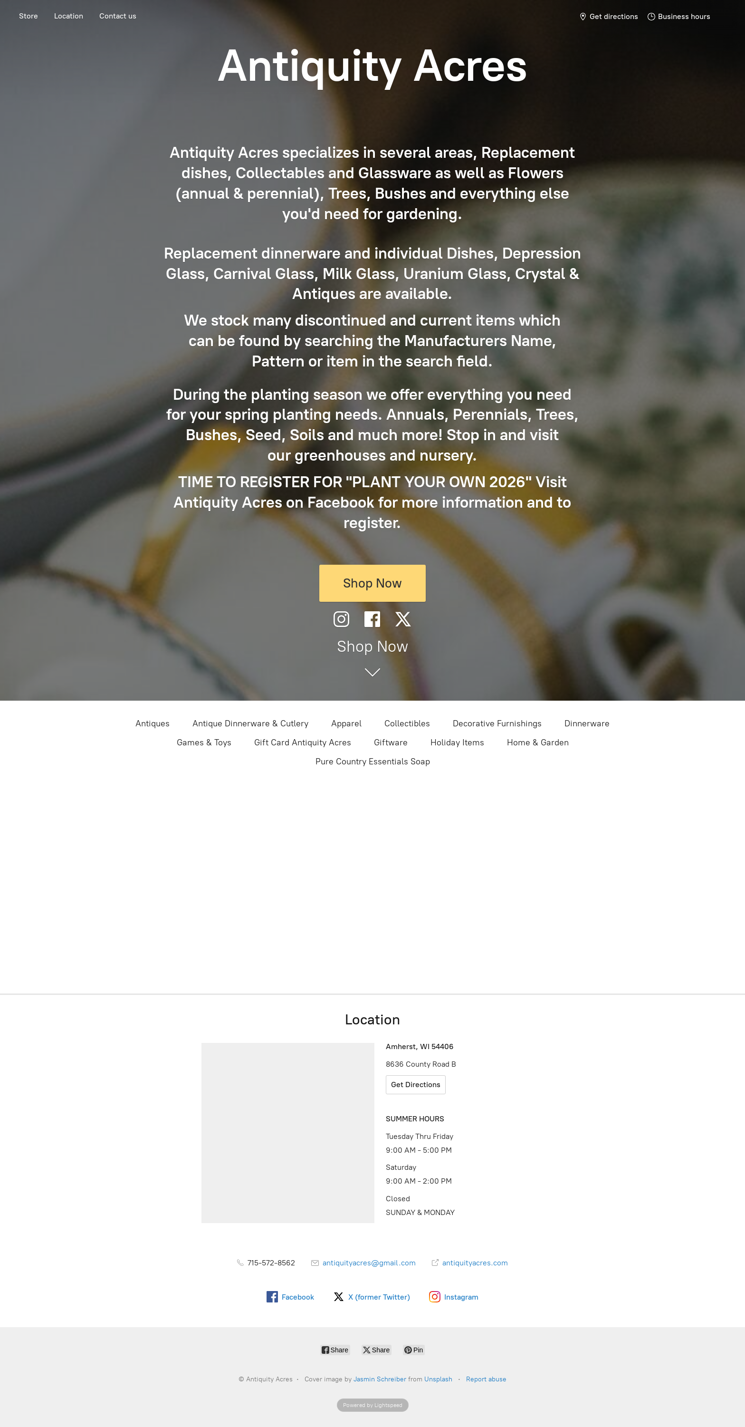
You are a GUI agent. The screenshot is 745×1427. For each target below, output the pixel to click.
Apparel (346, 723)
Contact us (117, 15)
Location (68, 15)
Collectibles (407, 723)
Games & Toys (204, 742)
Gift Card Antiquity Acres (302, 742)
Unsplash (438, 1379)
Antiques (152, 723)
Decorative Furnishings (497, 723)
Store (28, 15)
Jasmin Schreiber (379, 1379)
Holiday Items (457, 742)
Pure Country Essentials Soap (372, 761)
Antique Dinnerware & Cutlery (250, 723)
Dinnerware (587, 723)
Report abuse (486, 1379)
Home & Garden (538, 742)
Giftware (391, 742)
